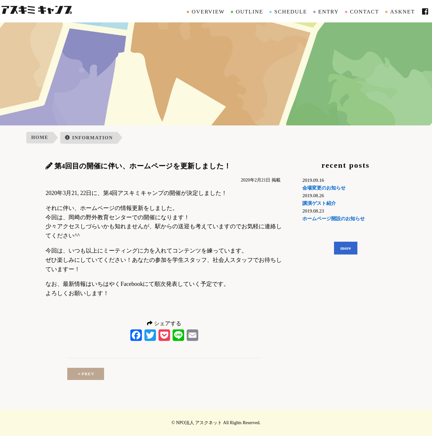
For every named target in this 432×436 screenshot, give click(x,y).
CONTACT (364, 12)
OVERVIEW (208, 12)
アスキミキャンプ (36, 11)
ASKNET (402, 12)
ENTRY (328, 12)
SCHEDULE (290, 12)
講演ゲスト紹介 (319, 203)
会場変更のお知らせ (324, 187)
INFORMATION (89, 137)
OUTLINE (249, 12)
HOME (39, 137)
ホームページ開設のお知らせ (333, 218)
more (345, 248)
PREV (85, 373)
